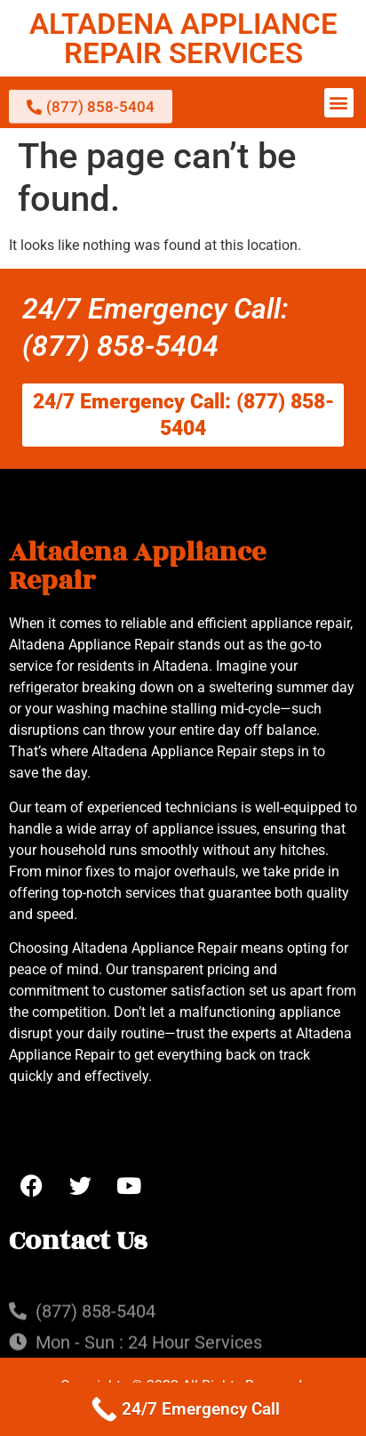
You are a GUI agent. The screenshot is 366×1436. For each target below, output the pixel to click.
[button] (339, 102)
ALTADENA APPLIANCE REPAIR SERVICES (183, 38)
